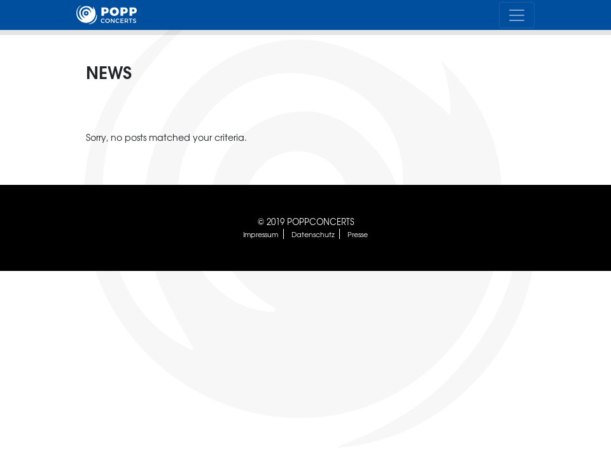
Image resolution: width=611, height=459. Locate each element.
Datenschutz (313, 234)
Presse (358, 234)
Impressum (260, 234)
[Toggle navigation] (517, 14)
